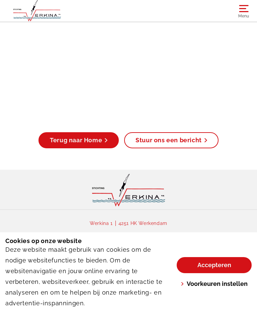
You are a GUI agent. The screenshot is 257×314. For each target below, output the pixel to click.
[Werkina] (66, 10)
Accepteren (214, 264)
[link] (128, 190)
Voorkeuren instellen (214, 283)
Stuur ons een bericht (171, 140)
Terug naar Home (78, 140)
